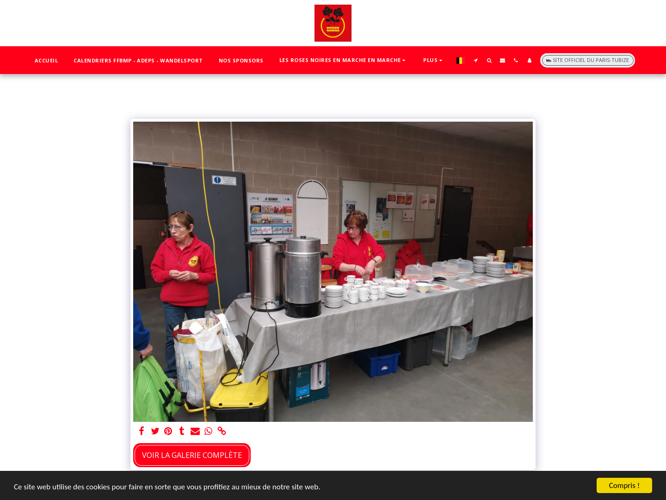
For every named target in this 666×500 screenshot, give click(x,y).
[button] (343, 60)
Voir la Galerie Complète (192, 455)
